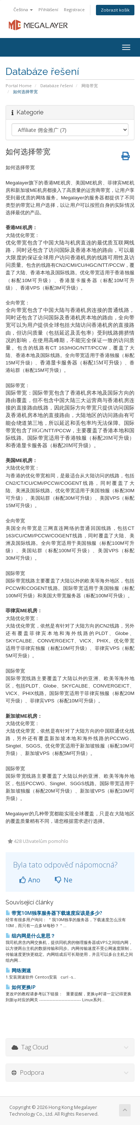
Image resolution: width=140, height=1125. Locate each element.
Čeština (23, 9)
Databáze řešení (56, 85)
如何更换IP (20, 987)
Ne (63, 879)
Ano (29, 879)
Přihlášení (48, 9)
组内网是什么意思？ (30, 935)
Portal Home (19, 85)
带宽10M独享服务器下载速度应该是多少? (54, 913)
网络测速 (18, 970)
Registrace (74, 9)
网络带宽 (89, 85)
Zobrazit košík (115, 10)
